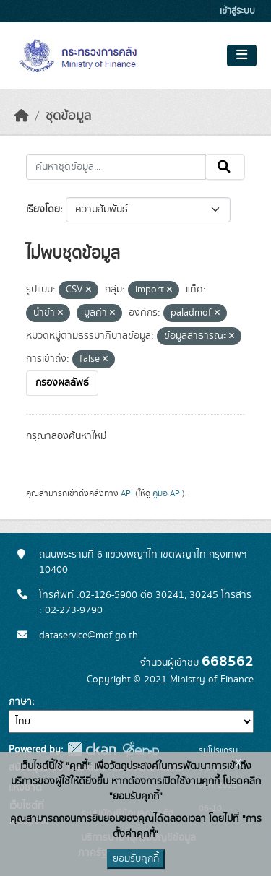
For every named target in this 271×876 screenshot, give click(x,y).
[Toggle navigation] (242, 55)
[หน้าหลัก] (21, 116)
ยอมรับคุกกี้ (136, 858)
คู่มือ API (167, 493)
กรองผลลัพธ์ (62, 383)
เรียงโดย (43, 209)
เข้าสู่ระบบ (237, 11)
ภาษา (20, 702)
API (127, 493)
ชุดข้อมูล (68, 116)
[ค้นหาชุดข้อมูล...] (116, 167)
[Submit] (225, 167)
